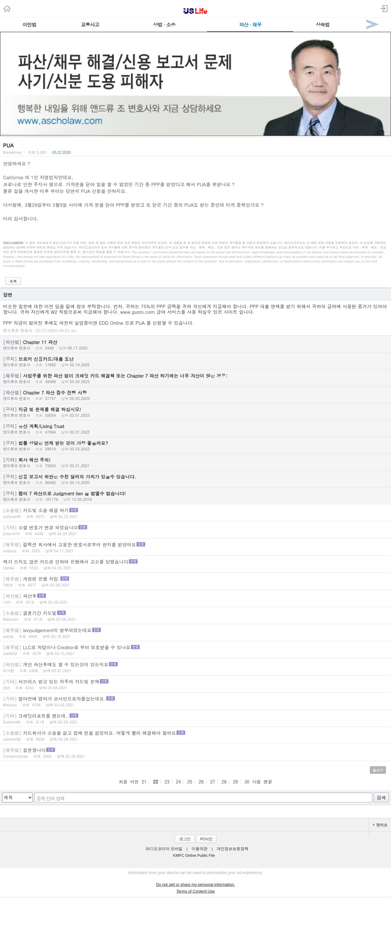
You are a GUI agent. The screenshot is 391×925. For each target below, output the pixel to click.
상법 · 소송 (164, 24)
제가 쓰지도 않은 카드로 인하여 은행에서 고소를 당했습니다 (195, 564)
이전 (134, 782)
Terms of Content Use (195, 891)
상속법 (322, 24)
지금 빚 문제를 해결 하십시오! (195, 412)
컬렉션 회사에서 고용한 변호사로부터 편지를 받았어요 (195, 547)
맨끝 (268, 782)
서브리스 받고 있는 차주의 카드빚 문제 (195, 684)
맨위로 (380, 825)
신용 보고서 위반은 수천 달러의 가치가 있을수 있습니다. (195, 479)
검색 (381, 797)
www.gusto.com (137, 312)
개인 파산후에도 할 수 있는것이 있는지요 (195, 667)
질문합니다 (195, 753)
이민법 (29, 24)
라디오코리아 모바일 (164, 849)
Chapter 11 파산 (195, 344)
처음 (123, 782)
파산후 (195, 599)
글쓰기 (377, 770)
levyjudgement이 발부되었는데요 (195, 633)
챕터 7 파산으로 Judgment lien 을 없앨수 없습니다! (195, 496)
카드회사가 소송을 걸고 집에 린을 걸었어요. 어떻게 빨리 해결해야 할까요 (195, 736)
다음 (256, 782)
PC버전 (206, 839)
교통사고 (90, 24)
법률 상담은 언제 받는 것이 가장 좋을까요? (195, 445)
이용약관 (199, 849)
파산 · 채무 (250, 24)
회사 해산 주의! (195, 462)
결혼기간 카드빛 (195, 616)
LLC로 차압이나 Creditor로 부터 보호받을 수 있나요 (195, 650)
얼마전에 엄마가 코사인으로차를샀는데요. (195, 701)
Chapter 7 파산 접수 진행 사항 (195, 395)
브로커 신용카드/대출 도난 (195, 361)
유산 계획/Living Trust (195, 429)
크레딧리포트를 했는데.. (195, 718)
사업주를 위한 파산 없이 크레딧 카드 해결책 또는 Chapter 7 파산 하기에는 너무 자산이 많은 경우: (195, 378)
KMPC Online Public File (194, 855)
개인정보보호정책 (232, 849)
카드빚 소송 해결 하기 (195, 513)
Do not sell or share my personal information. (195, 884)
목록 (13, 281)
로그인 (184, 839)
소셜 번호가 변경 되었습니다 (195, 530)
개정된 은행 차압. (195, 581)
